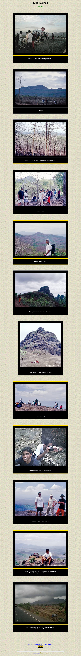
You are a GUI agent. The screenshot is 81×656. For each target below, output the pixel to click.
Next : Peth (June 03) (47, 644)
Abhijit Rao (36, 653)
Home (29, 644)
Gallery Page (36, 644)
